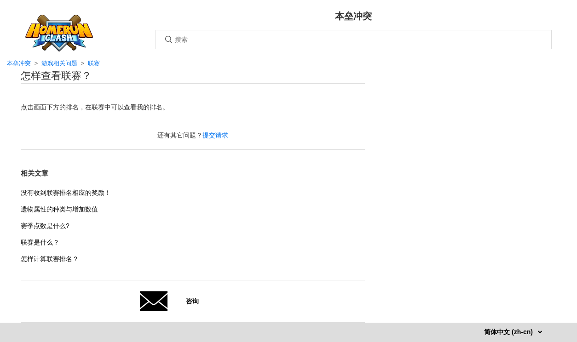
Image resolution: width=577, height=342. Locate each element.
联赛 (94, 63)
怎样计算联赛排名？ (50, 258)
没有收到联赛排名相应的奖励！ (66, 192)
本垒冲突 (19, 63)
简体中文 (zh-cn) (509, 332)
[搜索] (353, 39)
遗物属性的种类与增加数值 (59, 209)
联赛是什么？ (40, 242)
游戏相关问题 (59, 63)
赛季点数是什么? (45, 225)
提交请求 (215, 135)
